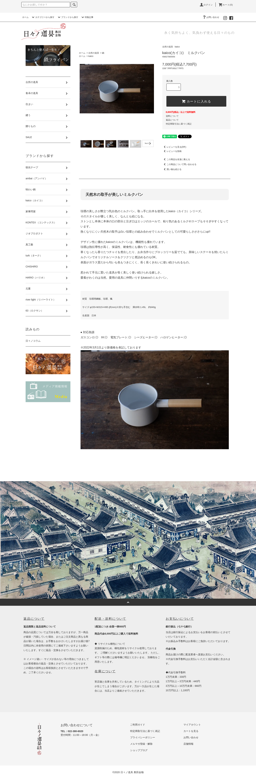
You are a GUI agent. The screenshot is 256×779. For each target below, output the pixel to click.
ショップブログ (139, 750)
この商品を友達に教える (176, 159)
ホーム (25, 17)
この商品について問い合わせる (179, 164)
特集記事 (87, 17)
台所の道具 (93, 53)
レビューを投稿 (172, 151)
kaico (90, 56)
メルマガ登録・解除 (141, 743)
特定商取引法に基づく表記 (178, 124)
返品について (172, 120)
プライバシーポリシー (142, 737)
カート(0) (225, 5)
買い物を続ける (172, 169)
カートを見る (190, 731)
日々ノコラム (33, 340)
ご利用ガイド (137, 724)
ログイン (206, 5)
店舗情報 (188, 743)
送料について (172, 116)
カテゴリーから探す (42, 17)
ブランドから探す (67, 17)
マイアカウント (192, 724)
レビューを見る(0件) (174, 147)
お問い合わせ (210, 17)
